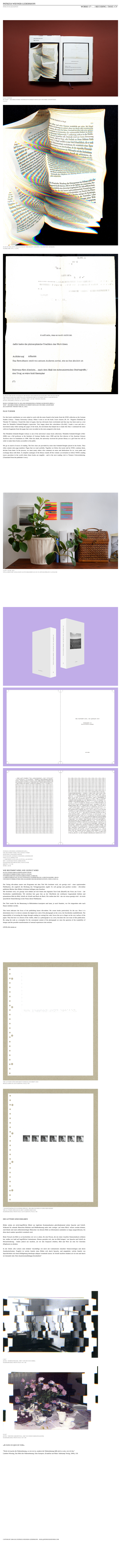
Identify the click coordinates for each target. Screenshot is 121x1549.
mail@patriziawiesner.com (49, 1539)
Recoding (101, 7)
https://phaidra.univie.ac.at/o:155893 (16, 400)
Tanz (110, 7)
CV (116, 7)
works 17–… (87, 7)
